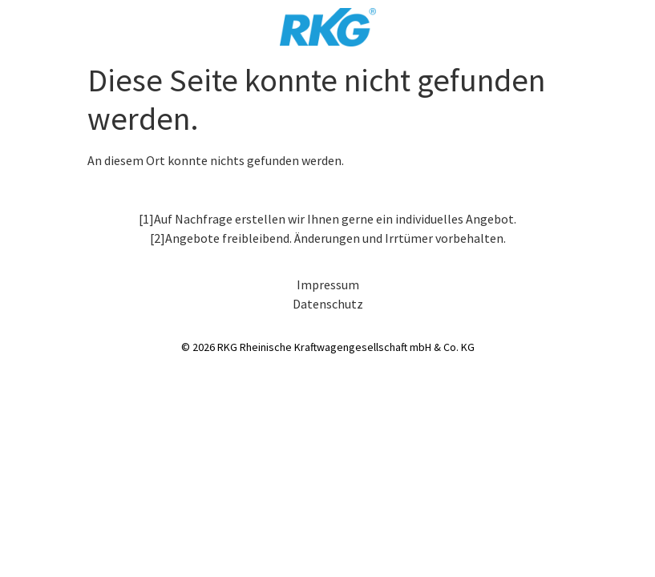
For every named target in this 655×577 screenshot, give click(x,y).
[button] (35, 541)
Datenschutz (328, 304)
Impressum (328, 284)
